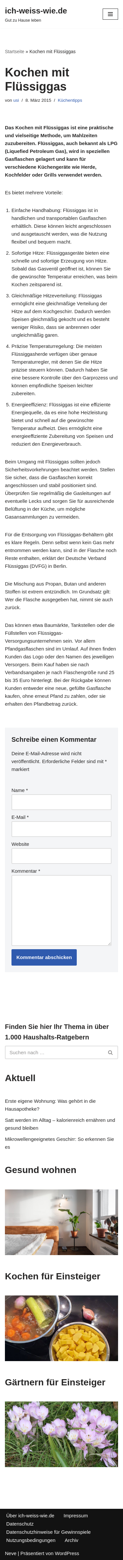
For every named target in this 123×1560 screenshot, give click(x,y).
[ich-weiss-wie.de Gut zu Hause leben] (36, 14)
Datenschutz (19, 1524)
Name (19, 790)
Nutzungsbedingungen (30, 1540)
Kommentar (25, 871)
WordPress (67, 1553)
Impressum (76, 1515)
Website (20, 844)
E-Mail (20, 817)
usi (16, 100)
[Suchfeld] (54, 1052)
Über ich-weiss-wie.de (30, 1515)
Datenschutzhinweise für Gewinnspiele (48, 1532)
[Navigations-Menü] (110, 14)
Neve (10, 1553)
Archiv (71, 1540)
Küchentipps (70, 100)
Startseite (14, 51)
